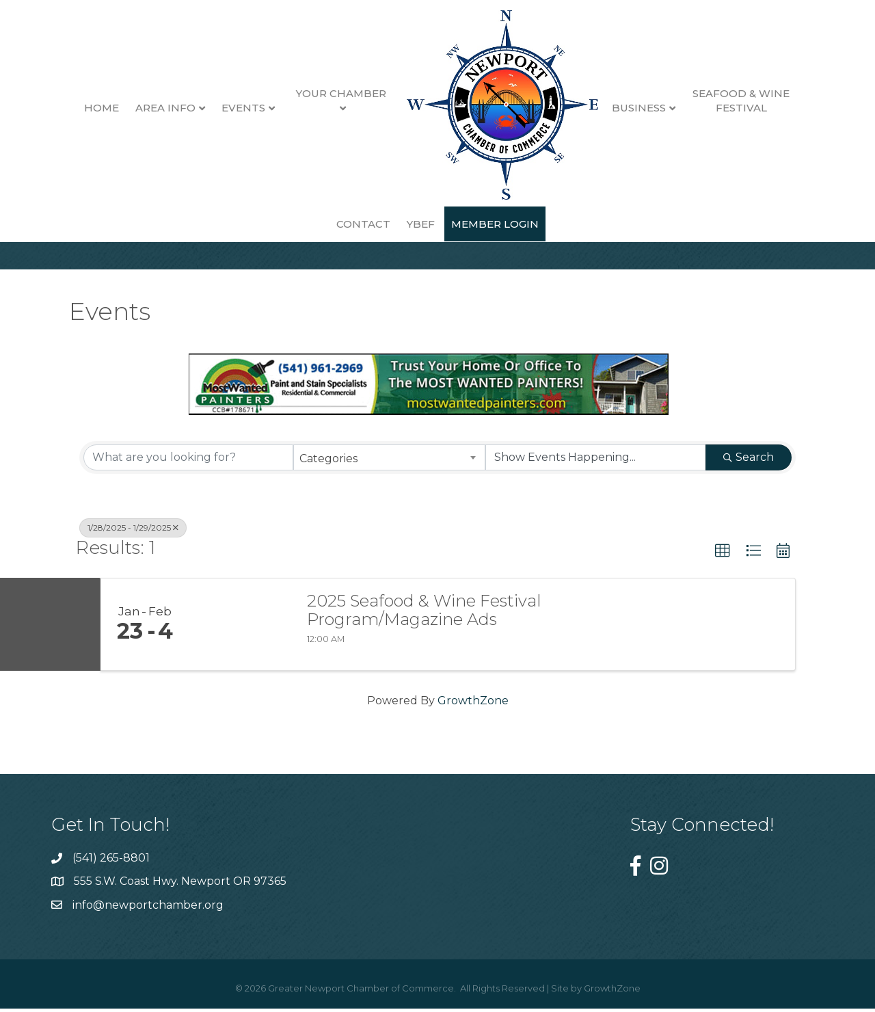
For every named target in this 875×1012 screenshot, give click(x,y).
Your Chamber (305, 93)
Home (66, 107)
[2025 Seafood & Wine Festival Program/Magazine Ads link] (241, 634)
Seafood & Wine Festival (706, 100)
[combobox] (389, 468)
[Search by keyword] (188, 468)
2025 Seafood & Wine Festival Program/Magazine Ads (424, 620)
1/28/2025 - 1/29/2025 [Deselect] (133, 538)
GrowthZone (473, 710)
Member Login (460, 223)
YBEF (386, 223)
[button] (722, 561)
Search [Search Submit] (748, 467)
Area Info (130, 107)
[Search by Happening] (595, 468)
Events (208, 107)
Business (603, 107)
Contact (799, 107)
